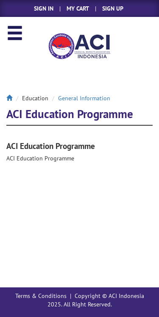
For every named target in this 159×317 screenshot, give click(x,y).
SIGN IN (43, 8)
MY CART (78, 8)
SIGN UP (112, 8)
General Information (84, 98)
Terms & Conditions (41, 296)
